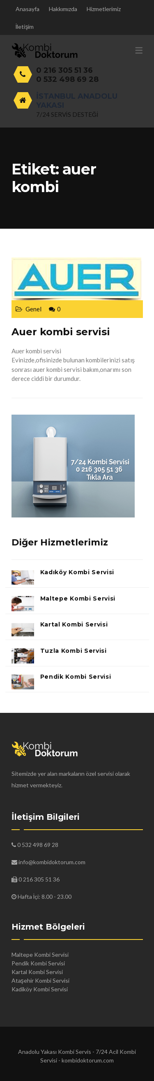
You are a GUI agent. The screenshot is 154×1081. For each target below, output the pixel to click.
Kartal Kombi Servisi (74, 624)
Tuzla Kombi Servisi (73, 650)
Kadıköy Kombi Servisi (77, 572)
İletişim (25, 26)
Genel (33, 309)
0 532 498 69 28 (67, 79)
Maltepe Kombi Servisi (78, 598)
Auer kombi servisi (60, 332)
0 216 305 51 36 (64, 70)
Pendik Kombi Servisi (75, 676)
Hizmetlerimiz (104, 8)
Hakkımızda (63, 8)
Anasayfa (27, 8)
